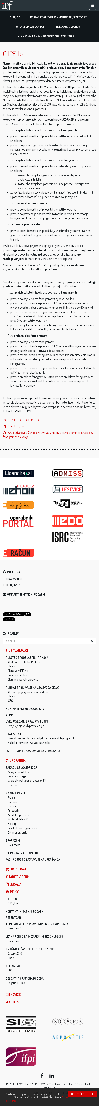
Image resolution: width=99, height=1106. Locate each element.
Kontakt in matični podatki (25, 594)
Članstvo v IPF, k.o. (18, 670)
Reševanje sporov (68, 26)
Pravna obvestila (17, 675)
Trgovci (12, 806)
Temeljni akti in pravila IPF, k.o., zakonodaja (37, 924)
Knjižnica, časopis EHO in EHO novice (31, 949)
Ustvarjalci (17, 650)
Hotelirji (12, 824)
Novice (13, 994)
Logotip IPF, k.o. (16, 983)
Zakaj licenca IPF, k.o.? (21, 767)
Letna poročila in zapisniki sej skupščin (34, 936)
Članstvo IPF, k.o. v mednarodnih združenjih (47, 36)
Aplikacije (13, 966)
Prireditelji (13, 810)
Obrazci (12, 666)
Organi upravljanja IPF (31, 26)
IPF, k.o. (13, 892)
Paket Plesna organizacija (22, 828)
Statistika (13, 734)
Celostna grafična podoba (25, 978)
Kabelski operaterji (18, 815)
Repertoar (13, 918)
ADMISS (10, 715)
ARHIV (11, 958)
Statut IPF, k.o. (14, 426)
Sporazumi (13, 840)
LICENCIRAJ (16, 869)
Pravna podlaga (17, 776)
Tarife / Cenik (18, 877)
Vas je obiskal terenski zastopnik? (27, 780)
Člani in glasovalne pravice (23, 679)
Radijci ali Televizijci (18, 819)
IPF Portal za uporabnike (23, 853)
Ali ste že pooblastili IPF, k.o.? (27, 658)
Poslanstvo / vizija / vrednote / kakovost (58, 17)
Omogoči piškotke (82, 1094)
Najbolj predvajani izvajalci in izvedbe (29, 742)
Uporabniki (16, 760)
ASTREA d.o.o (70, 1084)
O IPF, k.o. (15, 17)
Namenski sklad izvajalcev (25, 709)
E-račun (12, 785)
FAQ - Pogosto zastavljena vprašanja (33, 751)
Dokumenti (14, 845)
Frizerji (11, 797)
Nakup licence (16, 793)
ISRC (10, 700)
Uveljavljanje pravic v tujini (27, 721)
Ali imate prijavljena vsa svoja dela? (32, 687)
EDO (10, 970)
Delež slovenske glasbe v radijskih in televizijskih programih (41, 738)
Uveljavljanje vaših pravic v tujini (26, 726)
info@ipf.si (13, 585)
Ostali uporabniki (17, 832)
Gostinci (12, 802)
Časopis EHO (15, 953)
